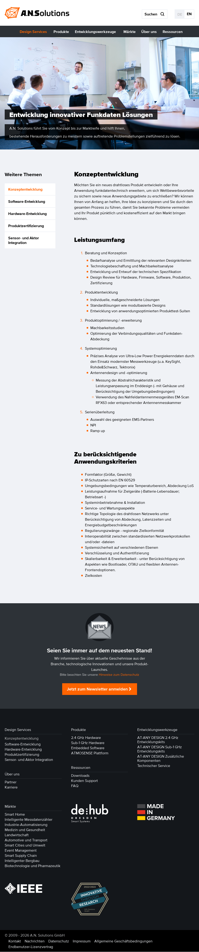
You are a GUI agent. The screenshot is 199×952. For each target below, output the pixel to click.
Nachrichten (35, 941)
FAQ (74, 786)
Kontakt (14, 941)
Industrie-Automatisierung (26, 825)
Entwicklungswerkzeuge (157, 730)
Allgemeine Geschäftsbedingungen (123, 941)
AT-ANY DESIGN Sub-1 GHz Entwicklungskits (159, 749)
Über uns (12, 774)
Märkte (10, 806)
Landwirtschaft (17, 835)
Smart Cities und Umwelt (25, 845)
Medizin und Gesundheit (25, 830)
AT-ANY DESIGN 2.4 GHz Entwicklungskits (157, 740)
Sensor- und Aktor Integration (23, 240)
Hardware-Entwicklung (27, 213)
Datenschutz (58, 941)
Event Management (21, 850)
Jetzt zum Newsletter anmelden (97, 689)
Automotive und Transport (26, 840)
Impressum (82, 941)
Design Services (18, 730)
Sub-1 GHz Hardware (87, 743)
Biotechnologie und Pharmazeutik (32, 866)
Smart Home (15, 814)
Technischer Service (153, 766)
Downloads (80, 776)
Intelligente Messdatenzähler (28, 820)
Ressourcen (80, 768)
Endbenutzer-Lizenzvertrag (30, 947)
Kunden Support (84, 781)
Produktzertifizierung (26, 226)
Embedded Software (87, 748)
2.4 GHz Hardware (86, 738)
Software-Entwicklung (26, 201)
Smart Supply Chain (21, 856)
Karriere (11, 787)
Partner (10, 782)
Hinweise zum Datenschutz (119, 675)
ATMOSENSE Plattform (89, 753)
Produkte (78, 730)
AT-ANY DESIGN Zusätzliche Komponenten (160, 758)
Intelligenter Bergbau (22, 861)
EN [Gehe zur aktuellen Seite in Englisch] (189, 14)
